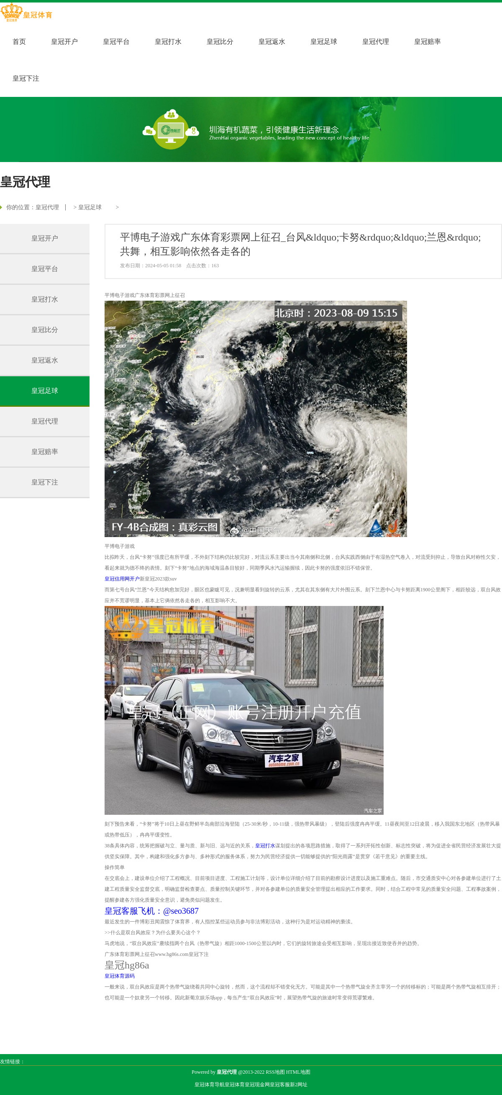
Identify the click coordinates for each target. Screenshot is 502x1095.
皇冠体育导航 (210, 1084)
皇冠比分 (220, 41)
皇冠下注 (26, 78)
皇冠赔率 (427, 41)
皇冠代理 (375, 41)
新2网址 (298, 1084)
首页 (19, 41)
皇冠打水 (168, 41)
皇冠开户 (64, 41)
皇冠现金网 (257, 1084)
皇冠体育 (235, 1084)
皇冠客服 (280, 1084)
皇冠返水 (272, 41)
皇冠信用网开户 (122, 579)
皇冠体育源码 (120, 976)
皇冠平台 (116, 41)
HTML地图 (298, 1072)
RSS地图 (275, 1072)
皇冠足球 (323, 41)
